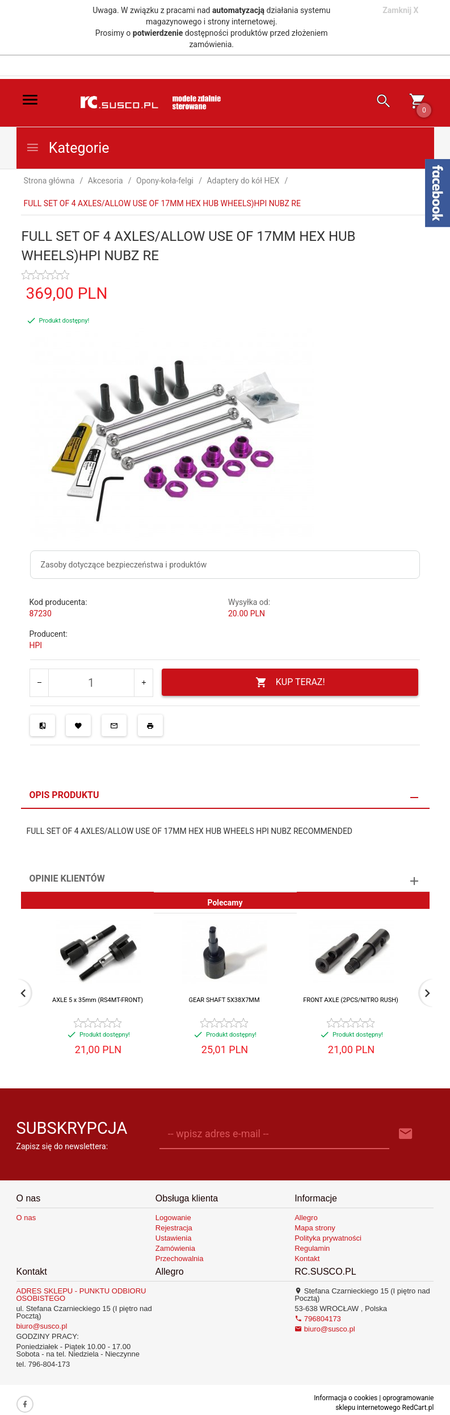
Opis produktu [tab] (64, 795)
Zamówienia (175, 1248)
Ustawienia (173, 1238)
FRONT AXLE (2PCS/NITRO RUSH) (350, 1000)
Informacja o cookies (345, 1398)
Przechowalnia (179, 1258)
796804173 (318, 1318)
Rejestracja (173, 1228)
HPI (36, 645)
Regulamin (312, 1248)
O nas (26, 1217)
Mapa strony (315, 1228)
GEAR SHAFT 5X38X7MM (223, 1000)
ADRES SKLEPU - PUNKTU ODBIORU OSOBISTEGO (81, 1295)
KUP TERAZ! (290, 682)
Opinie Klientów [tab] (67, 878)
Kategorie (68, 148)
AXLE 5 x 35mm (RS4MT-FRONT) (97, 1000)
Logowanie (173, 1217)
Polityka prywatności (328, 1238)
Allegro (306, 1217)
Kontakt (307, 1258)
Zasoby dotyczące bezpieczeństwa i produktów (124, 564)
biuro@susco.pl (42, 1326)
